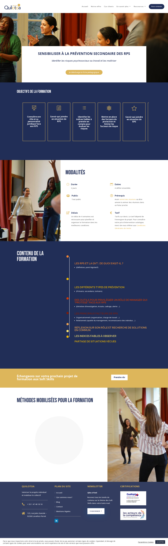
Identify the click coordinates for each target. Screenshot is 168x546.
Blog (58, 502)
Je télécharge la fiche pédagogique (84, 72)
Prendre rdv (119, 377)
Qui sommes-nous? (64, 497)
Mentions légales (63, 511)
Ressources (139, 6)
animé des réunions (127, 199)
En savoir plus (123, 6)
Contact (59, 506)
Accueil (85, 6)
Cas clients (109, 6)
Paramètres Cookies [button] (146, 542)
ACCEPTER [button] (160, 542)
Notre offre (96, 6)
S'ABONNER (95, 511)
